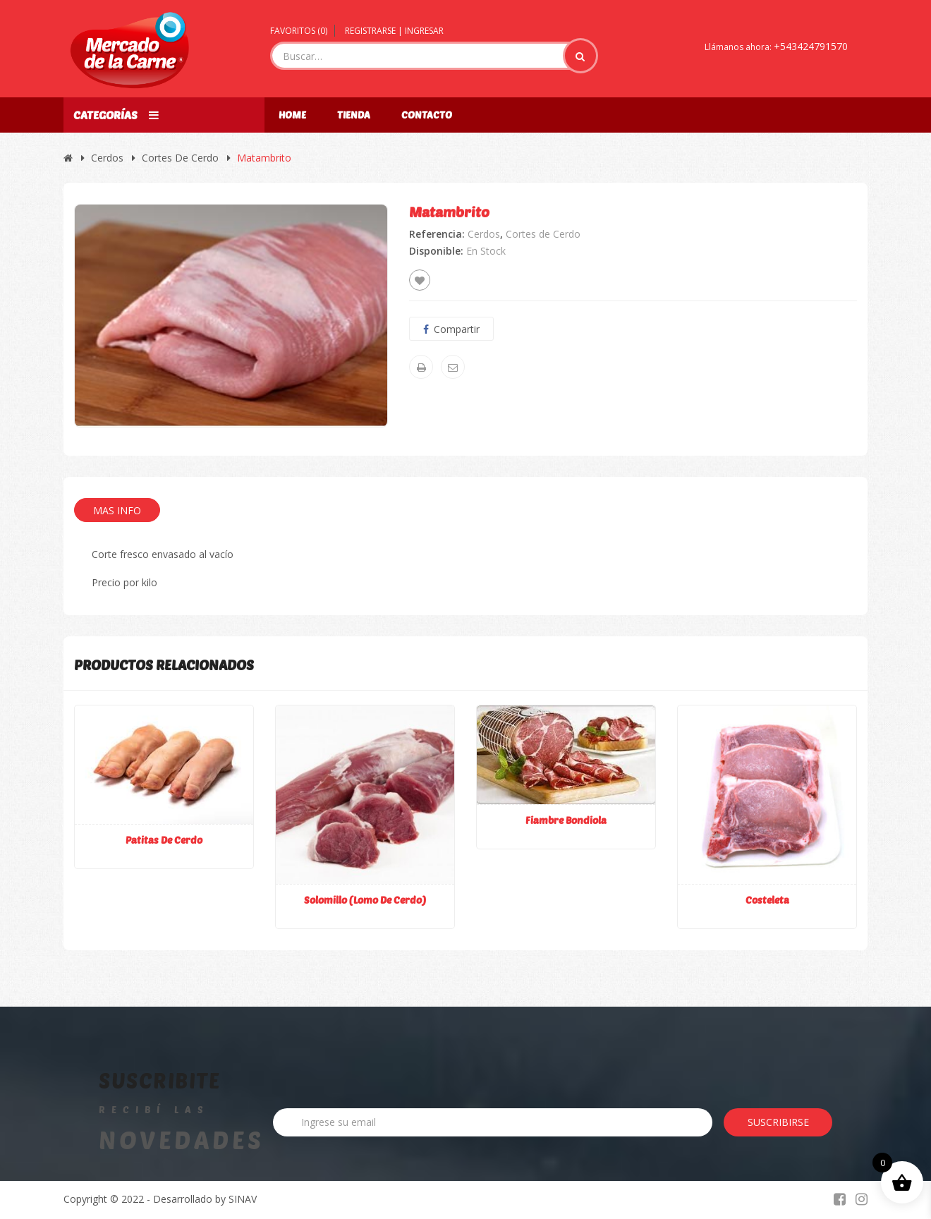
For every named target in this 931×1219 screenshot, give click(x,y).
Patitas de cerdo (164, 840)
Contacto (426, 115)
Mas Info (117, 510)
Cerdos (107, 157)
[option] (231, 316)
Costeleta (767, 900)
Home (292, 115)
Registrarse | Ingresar (394, 31)
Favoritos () (298, 31)
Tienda (353, 115)
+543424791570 (811, 46)
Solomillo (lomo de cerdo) (365, 900)
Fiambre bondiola (566, 820)
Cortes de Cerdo (180, 157)
